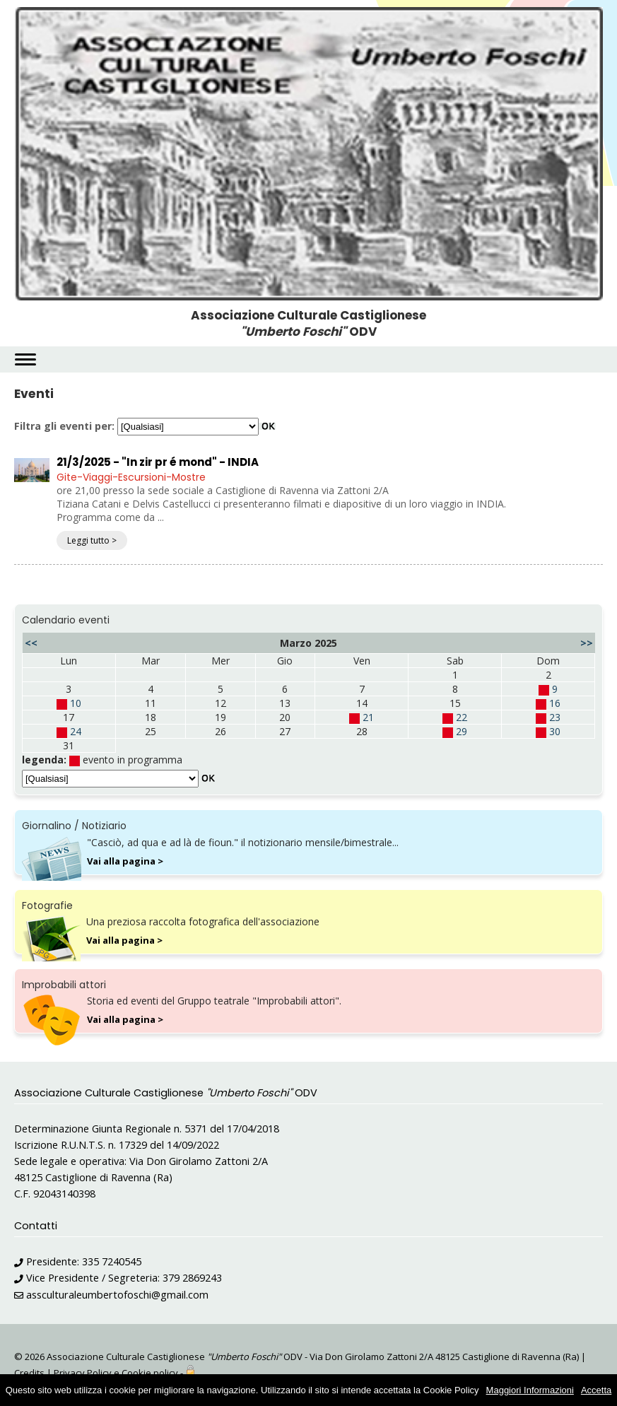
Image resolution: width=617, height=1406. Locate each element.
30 (554, 731)
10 (75, 703)
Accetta (596, 1390)
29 (461, 731)
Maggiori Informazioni (530, 1390)
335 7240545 (111, 1261)
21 (368, 717)
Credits (29, 1372)
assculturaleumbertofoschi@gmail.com (117, 1294)
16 (554, 703)
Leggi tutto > (92, 540)
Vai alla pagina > (125, 861)
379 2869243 (192, 1277)
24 (75, 731)
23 (554, 717)
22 (461, 717)
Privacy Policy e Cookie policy (116, 1372)
